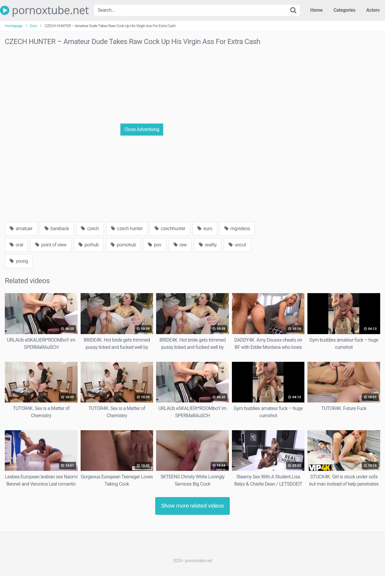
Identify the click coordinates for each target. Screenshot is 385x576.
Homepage (14, 25)
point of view (50, 245)
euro (204, 228)
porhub (89, 245)
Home (316, 10)
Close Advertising (141, 129)
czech (90, 228)
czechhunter (170, 228)
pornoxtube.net (44, 10)
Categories (344, 10)
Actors (373, 10)
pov (154, 245)
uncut (237, 245)
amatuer (21, 228)
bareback (57, 228)
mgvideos (237, 228)
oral (16, 245)
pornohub (123, 245)
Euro (33, 25)
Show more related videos (192, 505)
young (19, 261)
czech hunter (127, 228)
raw (180, 245)
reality (208, 245)
